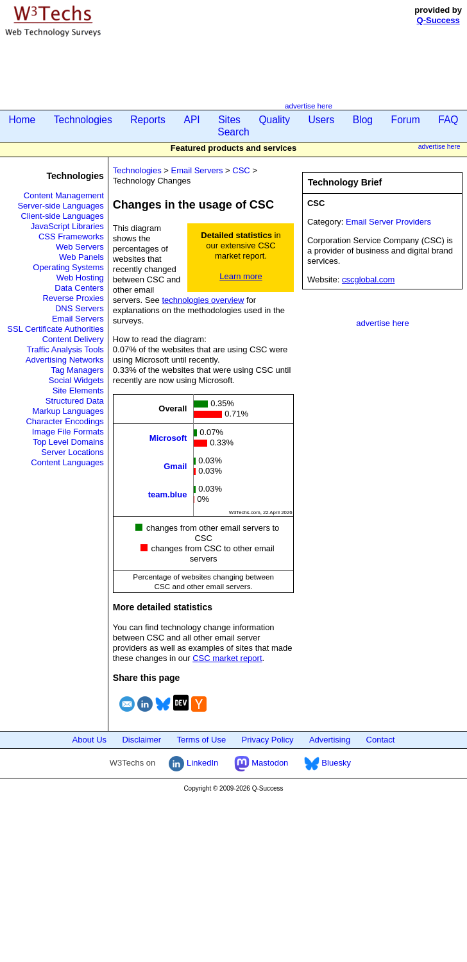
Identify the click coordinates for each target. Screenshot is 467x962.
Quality (274, 119)
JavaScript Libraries (67, 226)
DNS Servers (79, 308)
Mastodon (261, 763)
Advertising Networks (65, 360)
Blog (363, 119)
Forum (405, 119)
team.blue (167, 494)
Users (322, 119)
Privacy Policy (268, 739)
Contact (380, 739)
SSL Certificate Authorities (55, 329)
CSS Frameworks (71, 236)
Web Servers (80, 247)
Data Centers (79, 288)
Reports (148, 119)
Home (22, 119)
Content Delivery (73, 339)
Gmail (175, 466)
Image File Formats (68, 431)
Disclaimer (141, 739)
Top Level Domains (68, 442)
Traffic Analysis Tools (64, 349)
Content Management (64, 195)
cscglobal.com (368, 279)
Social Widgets (76, 380)
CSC (241, 170)
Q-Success (438, 20)
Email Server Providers (388, 222)
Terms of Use (201, 739)
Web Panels (81, 257)
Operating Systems (68, 267)
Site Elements (78, 390)
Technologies (83, 119)
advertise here (308, 105)
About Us (89, 739)
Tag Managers (77, 370)
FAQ (448, 119)
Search (233, 131)
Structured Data (75, 401)
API (191, 119)
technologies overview (203, 300)
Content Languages (67, 462)
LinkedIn (193, 763)
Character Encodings (64, 421)
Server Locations (72, 452)
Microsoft (168, 438)
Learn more (240, 276)
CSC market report (227, 658)
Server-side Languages (60, 205)
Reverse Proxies (72, 298)
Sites (229, 119)
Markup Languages (68, 411)
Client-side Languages (62, 216)
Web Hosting (80, 277)
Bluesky (327, 763)
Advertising (329, 739)
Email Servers (78, 318)
